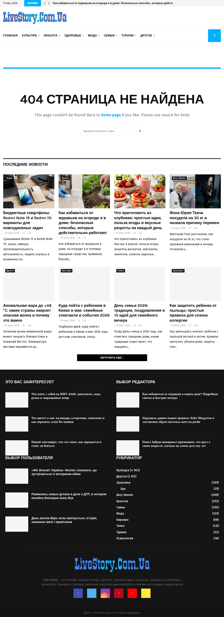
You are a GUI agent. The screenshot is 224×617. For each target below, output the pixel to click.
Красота (51, 35)
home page (111, 115)
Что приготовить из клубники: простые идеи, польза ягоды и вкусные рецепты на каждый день (138, 220)
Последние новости (25, 164)
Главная (10, 35)
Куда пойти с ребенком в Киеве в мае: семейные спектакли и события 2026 (84, 310)
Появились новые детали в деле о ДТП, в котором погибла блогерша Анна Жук (68, 496)
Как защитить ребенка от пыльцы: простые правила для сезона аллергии (193, 313)
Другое (146, 35)
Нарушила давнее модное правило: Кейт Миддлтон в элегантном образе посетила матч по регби (178, 420)
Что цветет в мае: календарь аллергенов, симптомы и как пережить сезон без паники (67, 420)
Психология (124, 538)
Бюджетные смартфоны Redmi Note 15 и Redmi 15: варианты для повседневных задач (27, 220)
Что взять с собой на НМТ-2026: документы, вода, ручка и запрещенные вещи (66, 396)
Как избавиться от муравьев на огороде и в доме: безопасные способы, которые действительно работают (126, 3)
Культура (29, 35)
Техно (9, 178)
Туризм (127, 35)
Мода (92, 35)
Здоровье (72, 35)
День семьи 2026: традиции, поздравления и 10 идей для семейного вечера (139, 313)
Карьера (122, 520)
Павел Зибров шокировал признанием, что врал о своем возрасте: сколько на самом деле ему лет (176, 444)
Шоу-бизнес (179, 178)
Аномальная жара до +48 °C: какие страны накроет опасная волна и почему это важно (27, 313)
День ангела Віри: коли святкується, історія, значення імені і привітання (64, 520)
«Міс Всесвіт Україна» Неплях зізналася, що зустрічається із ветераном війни (64, 472)
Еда (119, 178)
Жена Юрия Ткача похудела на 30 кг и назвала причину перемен (194, 217)
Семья (109, 35)
